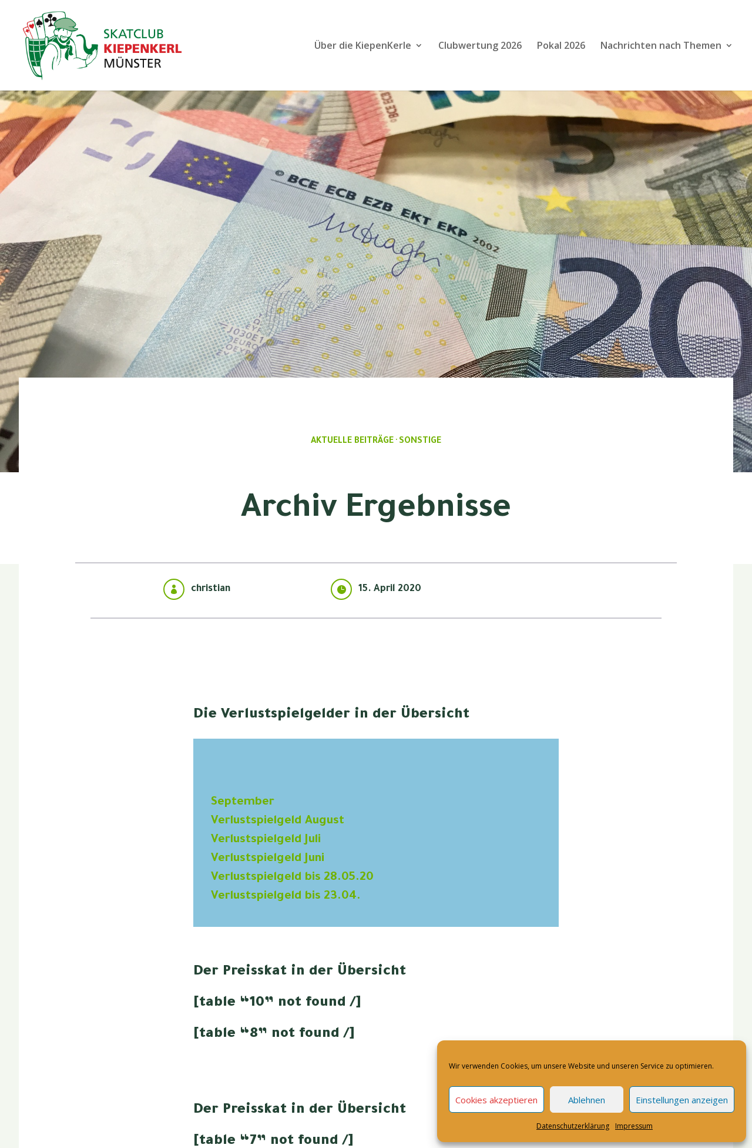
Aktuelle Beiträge (352, 441)
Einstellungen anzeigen (682, 1100)
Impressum (634, 1126)
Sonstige (420, 441)
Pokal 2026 (561, 46)
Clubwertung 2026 (480, 46)
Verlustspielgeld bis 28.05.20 (292, 878)
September (242, 802)
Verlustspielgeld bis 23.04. (286, 896)
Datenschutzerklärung (572, 1126)
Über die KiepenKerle (362, 46)
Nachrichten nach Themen (660, 46)
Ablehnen (586, 1100)
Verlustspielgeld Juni (267, 859)
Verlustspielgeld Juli (266, 840)
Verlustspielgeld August (277, 821)
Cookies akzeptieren (496, 1100)
